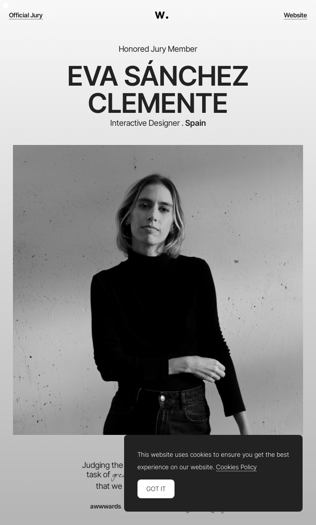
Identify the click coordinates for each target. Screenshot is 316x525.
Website (295, 15)
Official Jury (26, 15)
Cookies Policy (236, 467)
